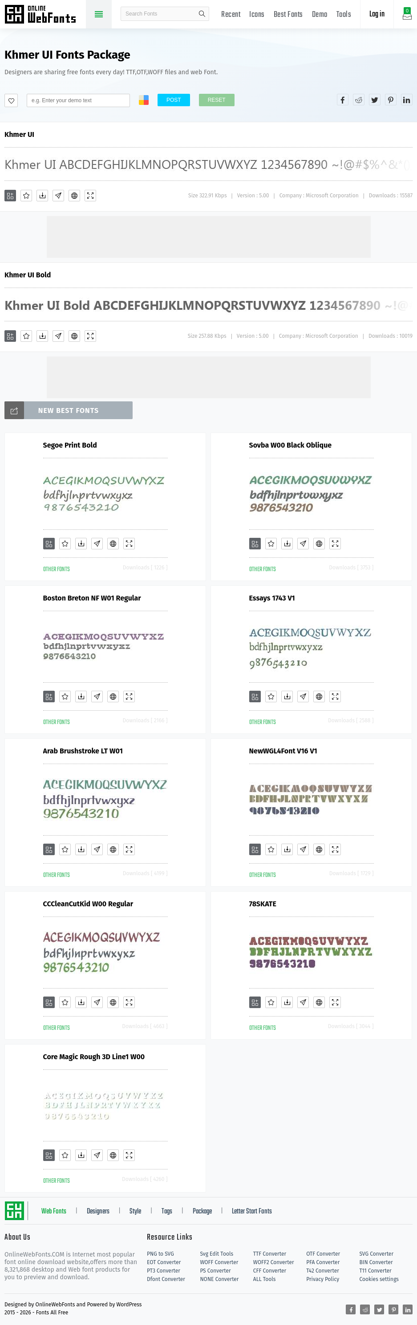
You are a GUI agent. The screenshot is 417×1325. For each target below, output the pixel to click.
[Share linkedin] (407, 99)
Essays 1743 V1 (272, 598)
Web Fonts (53, 1211)
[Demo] (90, 195)
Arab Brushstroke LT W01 (83, 751)
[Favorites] (26, 195)
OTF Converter (323, 1254)
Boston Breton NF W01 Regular (92, 598)
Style (135, 1211)
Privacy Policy (322, 1279)
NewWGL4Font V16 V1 (283, 751)
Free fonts (44, 15)
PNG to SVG (160, 1254)
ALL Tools (264, 1279)
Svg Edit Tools (216, 1254)
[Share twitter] (375, 99)
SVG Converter (376, 1254)
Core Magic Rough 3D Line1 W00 (94, 1057)
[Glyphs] (58, 195)
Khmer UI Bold (27, 275)
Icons (257, 14)
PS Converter (215, 1271)
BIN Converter (376, 1262)
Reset (217, 100)
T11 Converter (376, 1271)
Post (173, 100)
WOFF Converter (219, 1262)
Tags (167, 1211)
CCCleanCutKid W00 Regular (88, 904)
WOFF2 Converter (273, 1262)
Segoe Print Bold (70, 445)
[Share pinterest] (391, 99)
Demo (320, 14)
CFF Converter (269, 1271)
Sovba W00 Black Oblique (290, 445)
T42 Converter (322, 1271)
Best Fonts (288, 14)
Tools (344, 14)
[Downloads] (42, 195)
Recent (230, 14)
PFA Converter (323, 1262)
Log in (377, 14)
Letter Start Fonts (252, 1211)
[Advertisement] (209, 236)
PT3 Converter (163, 1271)
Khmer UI (19, 134)
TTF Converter (269, 1254)
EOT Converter (164, 1262)
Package (202, 1211)
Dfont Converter (166, 1279)
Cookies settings (379, 1279)
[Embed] (74, 195)
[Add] (10, 195)
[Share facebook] (342, 99)
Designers (98, 1211)
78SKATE (262, 904)
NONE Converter (219, 1279)
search (202, 13)
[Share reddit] (358, 99)
